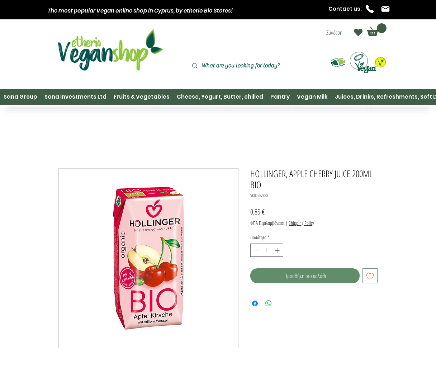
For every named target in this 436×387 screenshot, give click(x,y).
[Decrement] (255, 250)
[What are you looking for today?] (244, 66)
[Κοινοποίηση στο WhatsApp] (268, 303)
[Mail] (385, 9)
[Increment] (277, 250)
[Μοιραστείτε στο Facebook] (255, 303)
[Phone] (369, 9)
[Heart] (358, 32)
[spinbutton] (266, 250)
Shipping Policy (301, 223)
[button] (377, 29)
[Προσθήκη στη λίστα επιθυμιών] (370, 275)
